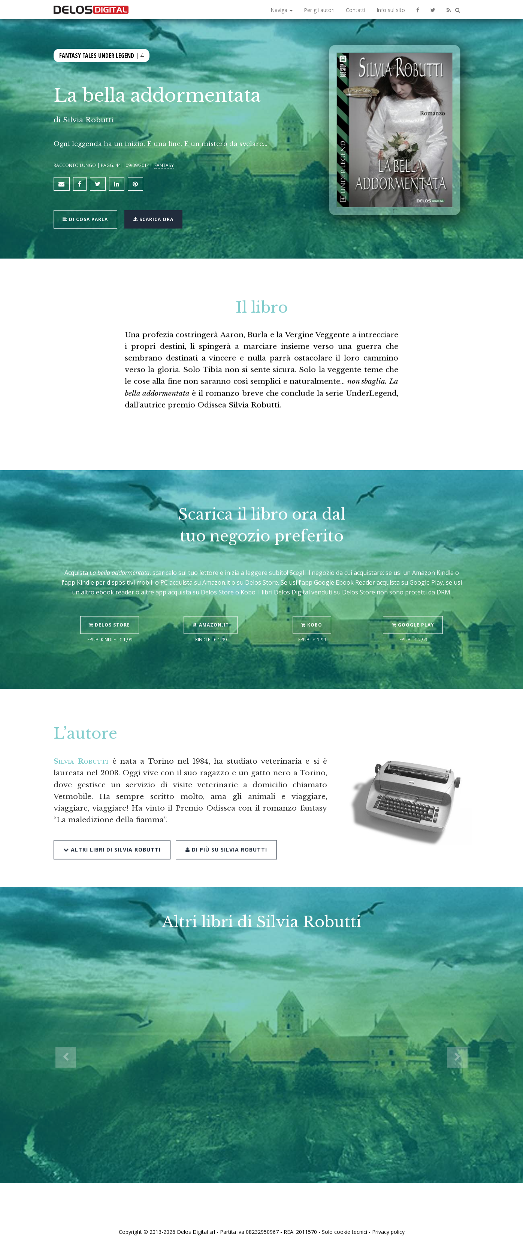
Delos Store (109, 606)
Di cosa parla (86, 218)
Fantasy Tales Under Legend (96, 55)
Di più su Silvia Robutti (225, 830)
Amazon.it (211, 606)
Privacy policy (388, 1229)
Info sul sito (391, 10)
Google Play (413, 606)
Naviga (281, 10)
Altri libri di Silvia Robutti (112, 830)
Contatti (355, 10)
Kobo (312, 606)
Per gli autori (319, 10)
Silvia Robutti (88, 119)
